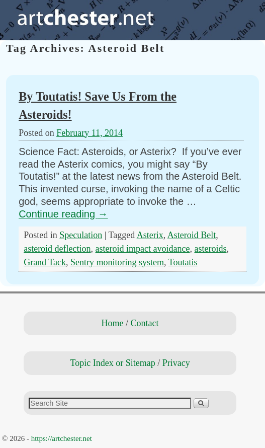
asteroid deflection (57, 249)
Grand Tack (45, 262)
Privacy (176, 363)
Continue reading (63, 213)
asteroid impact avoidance (143, 249)
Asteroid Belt (191, 235)
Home (113, 323)
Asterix (150, 235)
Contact (145, 323)
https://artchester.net (61, 438)
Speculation (80, 235)
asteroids (211, 249)
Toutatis (183, 262)
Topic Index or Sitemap (112, 363)
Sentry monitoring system (117, 262)
